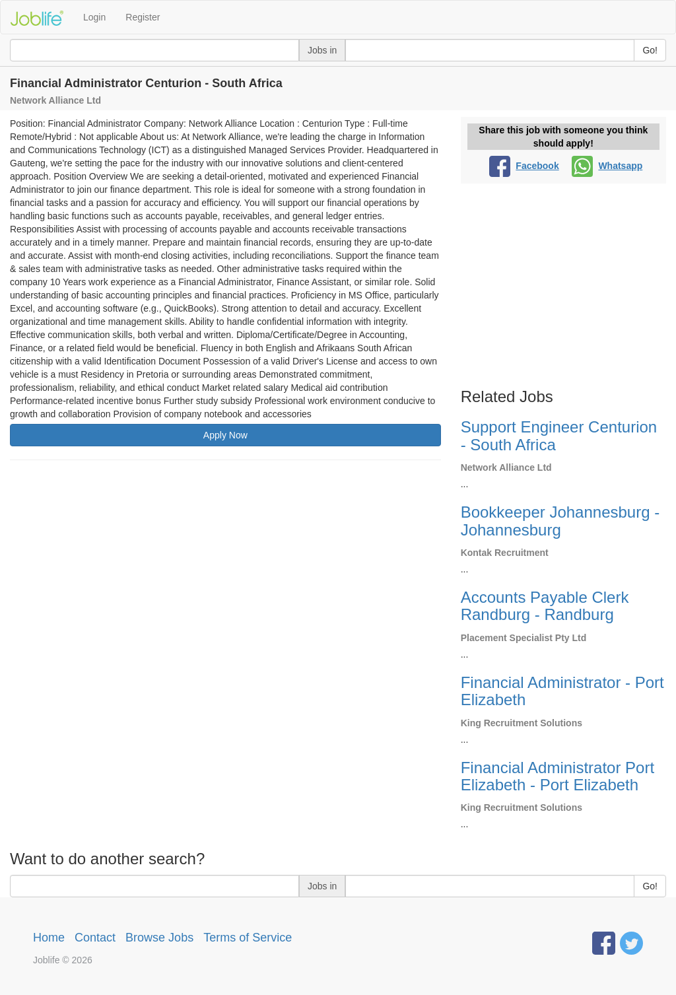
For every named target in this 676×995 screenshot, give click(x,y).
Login (94, 17)
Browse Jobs (159, 937)
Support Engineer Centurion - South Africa (559, 435)
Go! (650, 50)
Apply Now (225, 435)
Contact (95, 937)
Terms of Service (247, 937)
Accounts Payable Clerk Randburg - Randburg (545, 605)
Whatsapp (607, 165)
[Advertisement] (225, 565)
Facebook (523, 165)
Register (142, 17)
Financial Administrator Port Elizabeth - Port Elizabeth (557, 776)
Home (49, 937)
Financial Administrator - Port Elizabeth (562, 690)
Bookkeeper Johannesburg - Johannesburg (560, 520)
